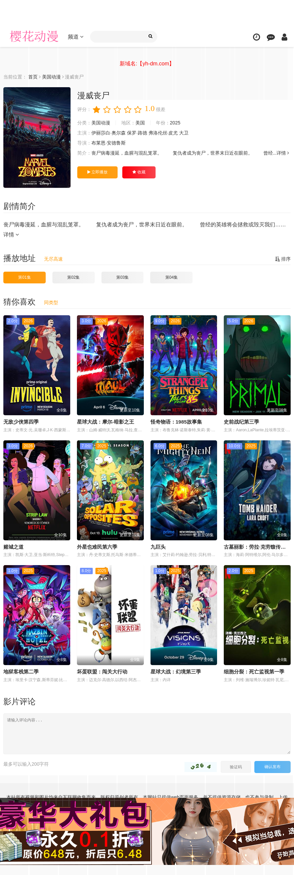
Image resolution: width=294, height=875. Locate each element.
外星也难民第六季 (97, 547)
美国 (140, 122)
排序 (283, 259)
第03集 (122, 277)
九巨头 (158, 547)
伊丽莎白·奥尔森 (108, 132)
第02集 (73, 277)
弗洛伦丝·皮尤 (163, 132)
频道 (75, 37)
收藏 (138, 172)
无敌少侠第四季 (21, 422)
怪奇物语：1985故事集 (176, 422)
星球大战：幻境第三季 (176, 671)
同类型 (51, 302)
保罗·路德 (137, 132)
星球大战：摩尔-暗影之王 (105, 422)
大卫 (183, 132)
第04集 (171, 277)
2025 (175, 122)
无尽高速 (53, 259)
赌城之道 (13, 547)
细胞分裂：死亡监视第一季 (254, 671)
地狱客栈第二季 (21, 671)
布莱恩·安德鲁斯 (108, 143)
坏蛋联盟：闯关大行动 (102, 671)
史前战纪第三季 (241, 422)
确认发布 (272, 766)
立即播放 (97, 172)
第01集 (24, 277)
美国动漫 (100, 122)
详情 (283, 153)
